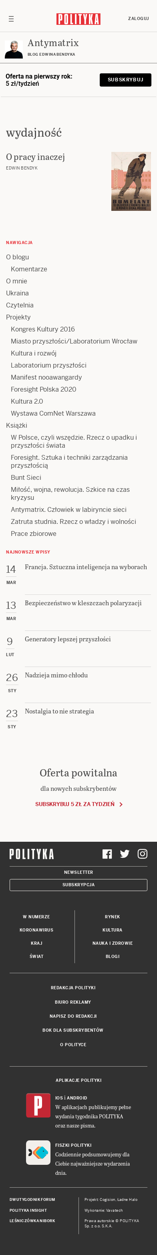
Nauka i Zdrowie (113, 943)
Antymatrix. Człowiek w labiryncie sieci (69, 509)
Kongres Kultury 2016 (43, 329)
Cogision (107, 1199)
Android (77, 1098)
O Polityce (73, 1044)
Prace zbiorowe (33, 533)
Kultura (113, 930)
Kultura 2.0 (27, 401)
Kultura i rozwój (33, 353)
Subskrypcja (78, 884)
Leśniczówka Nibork (32, 1221)
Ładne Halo (127, 1199)
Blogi (113, 956)
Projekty (18, 317)
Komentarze (29, 269)
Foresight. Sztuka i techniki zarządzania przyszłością (69, 461)
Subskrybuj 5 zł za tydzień (74, 804)
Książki (16, 425)
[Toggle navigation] (11, 19)
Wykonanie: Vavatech (104, 1210)
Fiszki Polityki (73, 1145)
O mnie (16, 281)
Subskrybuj (125, 80)
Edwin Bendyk (22, 168)
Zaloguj (138, 18)
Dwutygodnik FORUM (32, 1199)
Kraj (36, 943)
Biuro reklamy (73, 1002)
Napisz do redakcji (73, 1016)
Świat (37, 956)
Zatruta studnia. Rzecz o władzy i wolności (73, 521)
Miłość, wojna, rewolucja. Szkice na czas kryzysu (70, 493)
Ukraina (17, 293)
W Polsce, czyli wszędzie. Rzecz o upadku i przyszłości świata (74, 441)
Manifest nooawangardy (46, 377)
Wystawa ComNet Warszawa (53, 413)
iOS (59, 1098)
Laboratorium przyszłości (49, 365)
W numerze (36, 917)
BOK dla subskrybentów (73, 1030)
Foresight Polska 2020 (43, 389)
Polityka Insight (28, 1210)
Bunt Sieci (26, 477)
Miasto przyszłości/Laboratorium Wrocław (74, 341)
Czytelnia (20, 305)
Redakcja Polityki (73, 987)
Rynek (112, 917)
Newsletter (78, 872)
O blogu (17, 257)
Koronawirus (37, 930)
